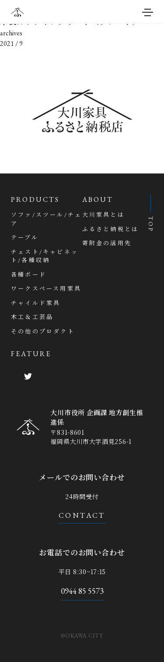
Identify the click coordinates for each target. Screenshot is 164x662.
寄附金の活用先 (107, 243)
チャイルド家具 (35, 303)
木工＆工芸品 (32, 317)
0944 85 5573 (82, 591)
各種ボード (28, 274)
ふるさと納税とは (110, 229)
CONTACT (82, 515)
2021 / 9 (11, 43)
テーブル (24, 237)
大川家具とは (103, 214)
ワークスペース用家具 (46, 288)
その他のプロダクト (43, 331)
